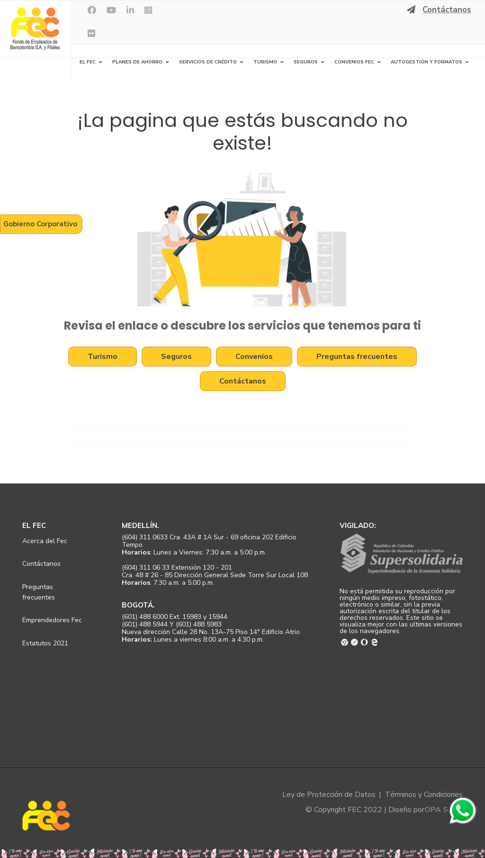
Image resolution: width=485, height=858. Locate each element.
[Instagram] (148, 10)
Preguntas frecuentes (356, 357)
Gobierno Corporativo (40, 224)
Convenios (254, 357)
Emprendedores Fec (52, 620)
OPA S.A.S (443, 809)
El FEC (88, 62)
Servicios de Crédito (208, 62)
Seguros (306, 62)
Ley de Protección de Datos (329, 794)
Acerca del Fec (44, 540)
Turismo (265, 62)
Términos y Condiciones (424, 794)
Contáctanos (446, 9)
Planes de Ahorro (137, 62)
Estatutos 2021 (45, 643)
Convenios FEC (354, 62)
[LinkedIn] (130, 10)
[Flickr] (91, 33)
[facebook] (92, 10)
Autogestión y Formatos (426, 62)
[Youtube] (111, 10)
